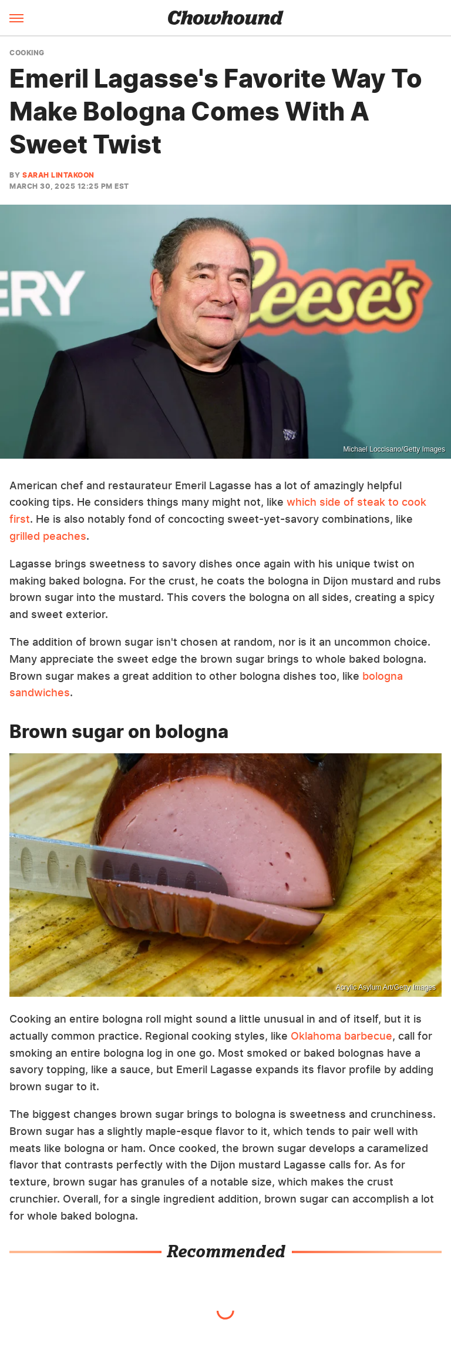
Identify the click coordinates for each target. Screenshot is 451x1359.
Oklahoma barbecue (341, 1036)
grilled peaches (47, 536)
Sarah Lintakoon (58, 175)
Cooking (27, 52)
